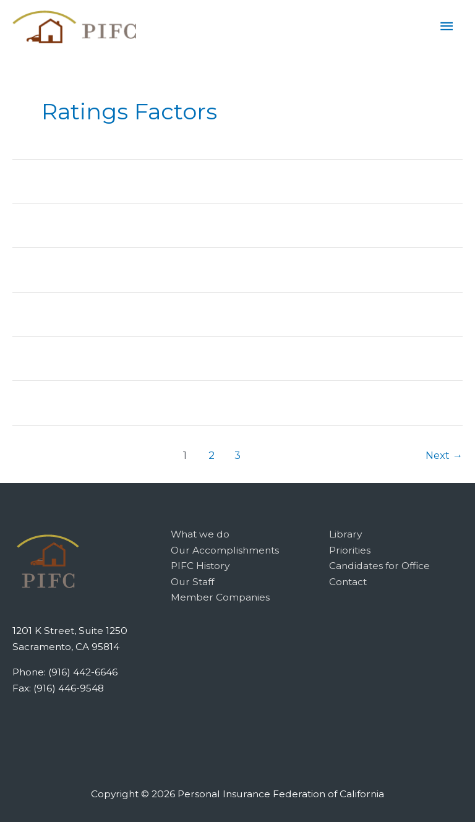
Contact (348, 582)
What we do (200, 534)
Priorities (349, 550)
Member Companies (220, 597)
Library (345, 534)
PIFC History (200, 566)
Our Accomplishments (225, 550)
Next (444, 455)
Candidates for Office (379, 566)
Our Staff (192, 582)
